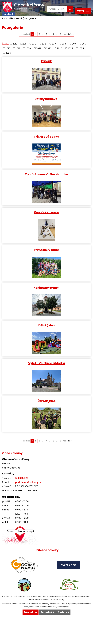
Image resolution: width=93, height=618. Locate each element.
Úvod (4, 18)
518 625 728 (21, 478)
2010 (14, 43)
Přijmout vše (30, 612)
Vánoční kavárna (46, 212)
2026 (8, 52)
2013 (44, 43)
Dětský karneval (46, 99)
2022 (48, 48)
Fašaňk (46, 61)
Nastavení (63, 612)
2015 (64, 43)
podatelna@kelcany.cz (28, 482)
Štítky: (5, 43)
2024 (70, 48)
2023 (59, 48)
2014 (54, 43)
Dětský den (46, 325)
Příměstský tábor (46, 250)
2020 (28, 48)
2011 (24, 43)
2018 (7, 48)
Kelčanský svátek (46, 287)
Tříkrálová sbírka (46, 136)
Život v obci (16, 18)
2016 (74, 43)
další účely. (59, 599)
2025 (81, 48)
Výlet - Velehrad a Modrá (46, 363)
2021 (38, 48)
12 (53, 34)
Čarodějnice (47, 401)
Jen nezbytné (47, 612)
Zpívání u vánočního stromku (46, 174)
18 (60, 34)
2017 (84, 43)
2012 (34, 43)
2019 (17, 48)
